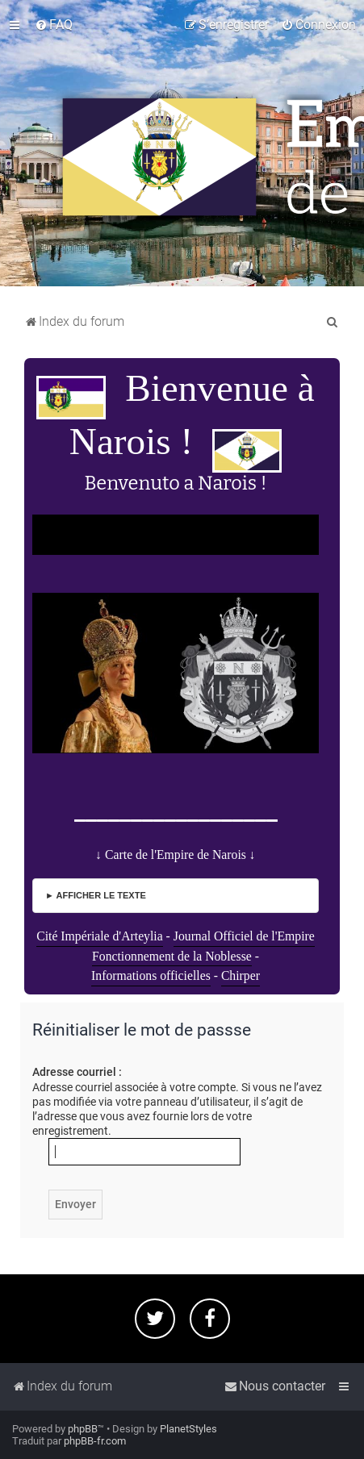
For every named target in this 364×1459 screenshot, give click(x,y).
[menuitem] (54, 25)
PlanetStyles (188, 1429)
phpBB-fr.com (95, 1441)
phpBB (83, 1429)
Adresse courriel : (77, 1071)
